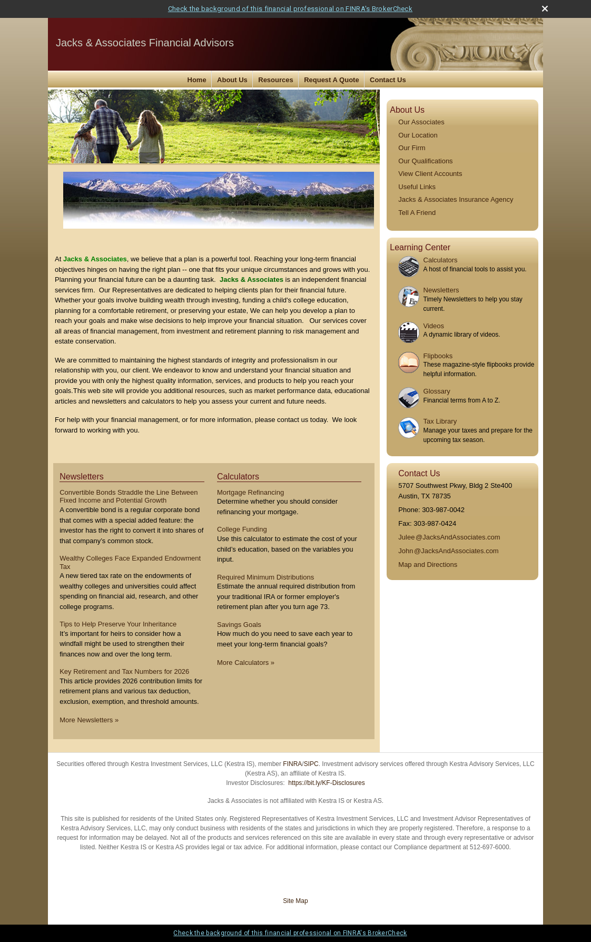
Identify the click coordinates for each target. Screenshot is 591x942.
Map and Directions (427, 564)
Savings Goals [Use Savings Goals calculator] (239, 625)
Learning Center (420, 247)
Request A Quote (331, 80)
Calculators (440, 260)
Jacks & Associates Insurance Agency (455, 199)
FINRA (292, 764)
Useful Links (417, 187)
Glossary (436, 391)
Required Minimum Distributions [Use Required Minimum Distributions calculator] (265, 577)
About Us (232, 80)
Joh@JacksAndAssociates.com (448, 551)
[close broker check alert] (544, 8)
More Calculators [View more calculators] (245, 662)
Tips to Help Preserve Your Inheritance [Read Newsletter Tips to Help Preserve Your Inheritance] (118, 624)
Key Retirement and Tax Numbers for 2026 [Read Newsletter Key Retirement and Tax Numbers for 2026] (124, 671)
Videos (434, 326)
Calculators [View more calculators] (238, 476)
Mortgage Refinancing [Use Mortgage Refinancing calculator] (250, 492)
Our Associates (421, 122)
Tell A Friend (417, 213)
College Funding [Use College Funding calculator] (242, 529)
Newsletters (441, 290)
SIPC (311, 764)
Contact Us (388, 80)
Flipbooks (438, 356)
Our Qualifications (425, 161)
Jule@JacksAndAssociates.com (449, 537)
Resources (275, 80)
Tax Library (440, 421)
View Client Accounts (430, 174)
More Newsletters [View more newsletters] (89, 720)
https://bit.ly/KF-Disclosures (326, 783)
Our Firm (411, 148)
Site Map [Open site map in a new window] (295, 901)
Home (197, 80)
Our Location (417, 135)
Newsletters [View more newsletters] (82, 476)
